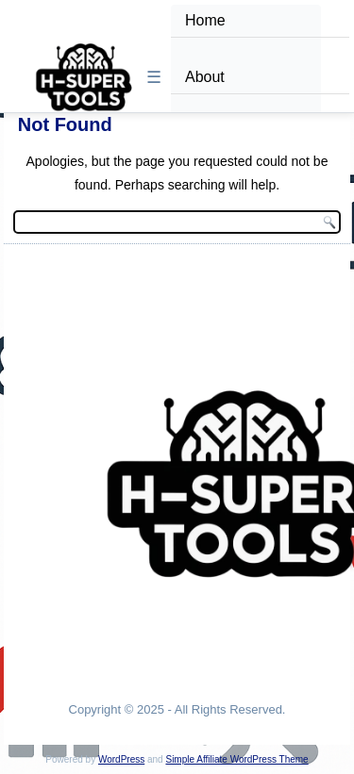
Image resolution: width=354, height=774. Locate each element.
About (205, 77)
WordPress (121, 759)
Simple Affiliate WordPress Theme (236, 759)
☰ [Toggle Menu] (153, 77)
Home (205, 20)
